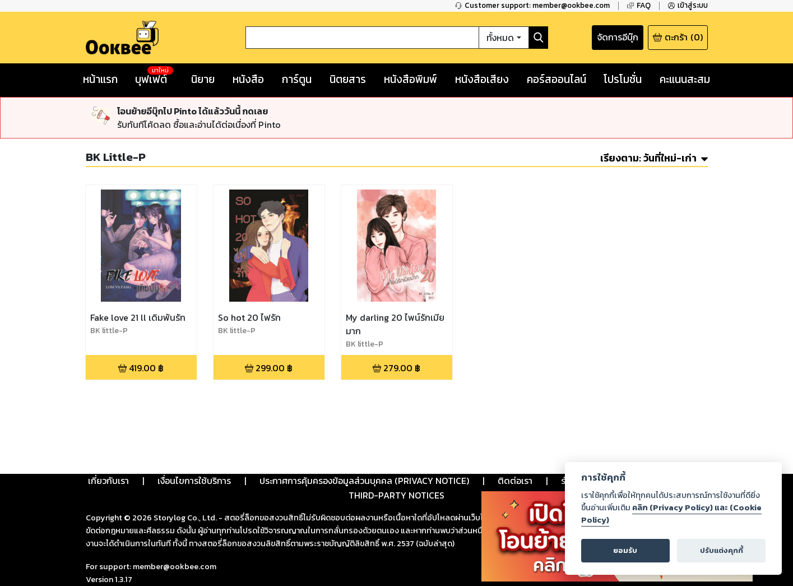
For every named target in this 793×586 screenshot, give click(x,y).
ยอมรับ (625, 550)
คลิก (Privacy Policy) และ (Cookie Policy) (671, 513)
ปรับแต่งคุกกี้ (721, 550)
